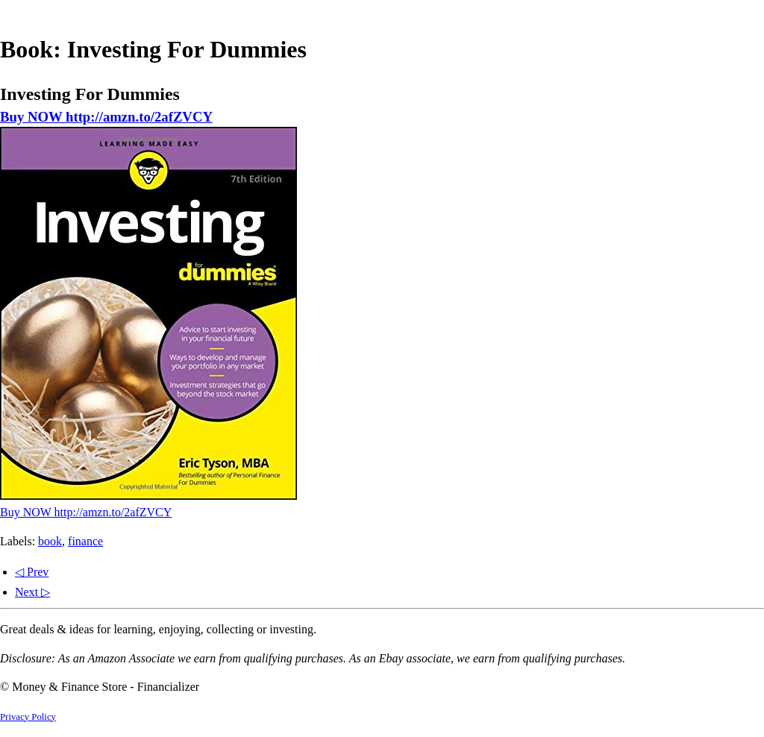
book (50, 541)
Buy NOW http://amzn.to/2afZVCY (106, 117)
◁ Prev (31, 571)
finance (85, 541)
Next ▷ (32, 592)
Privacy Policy (28, 717)
